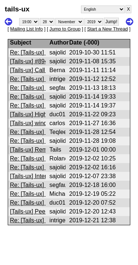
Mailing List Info (26, 29)
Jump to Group (65, 29)
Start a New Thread (107, 29)
